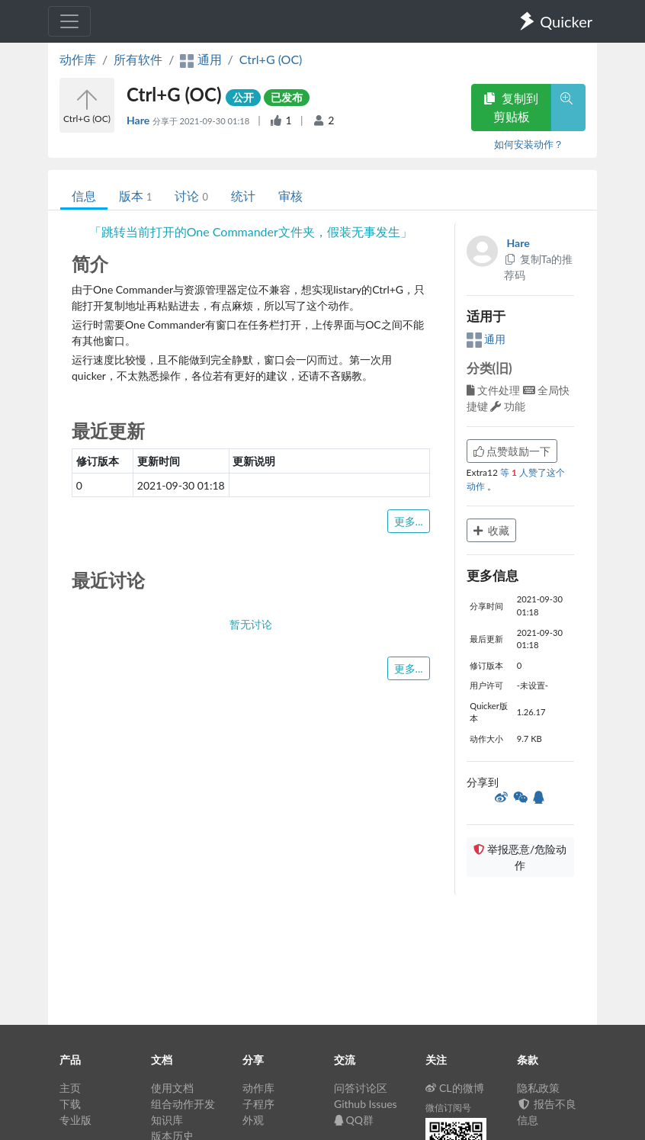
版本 (135, 195)
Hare (139, 120)
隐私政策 (538, 1087)
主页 (70, 1087)
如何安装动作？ (528, 144)
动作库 (77, 59)
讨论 (191, 195)
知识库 (167, 1119)
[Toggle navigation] (69, 21)
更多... (408, 521)
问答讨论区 (360, 1087)
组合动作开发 (183, 1103)
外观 (253, 1119)
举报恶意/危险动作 (519, 857)
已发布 (287, 97)
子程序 (258, 1103)
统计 (243, 195)
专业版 (75, 1119)
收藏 (491, 530)
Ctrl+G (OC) (271, 59)
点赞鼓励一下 (512, 451)
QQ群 (354, 1119)
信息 (84, 195)
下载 (70, 1103)
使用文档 (172, 1087)
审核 (290, 195)
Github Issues (365, 1103)
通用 (486, 338)
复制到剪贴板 (511, 107)
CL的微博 (454, 1087)
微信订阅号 (448, 1107)
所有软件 (138, 59)
